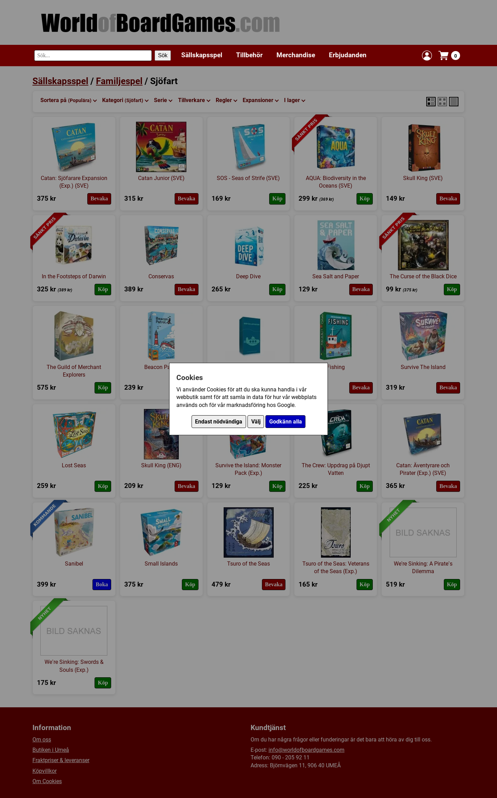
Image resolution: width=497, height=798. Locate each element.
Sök (163, 55)
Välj (256, 421)
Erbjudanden (348, 55)
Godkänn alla (285, 421)
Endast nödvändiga (218, 421)
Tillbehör (249, 55)
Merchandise (295, 55)
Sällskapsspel (201, 55)
